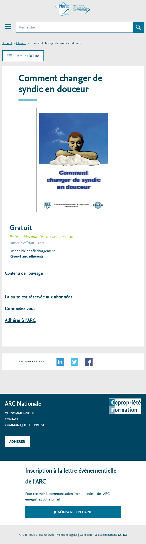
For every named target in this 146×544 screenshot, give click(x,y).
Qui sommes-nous (19, 413)
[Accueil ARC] (73, 9)
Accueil (7, 43)
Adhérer (17, 441)
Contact (11, 419)
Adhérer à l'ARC (20, 320)
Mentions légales (66, 535)
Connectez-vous (20, 308)
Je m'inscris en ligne (73, 512)
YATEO (122, 535)
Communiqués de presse (25, 425)
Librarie (21, 43)
